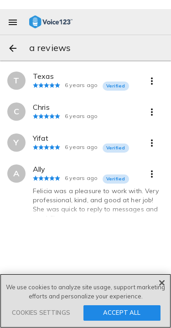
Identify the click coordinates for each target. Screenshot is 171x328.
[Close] (161, 283)
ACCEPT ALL (121, 313)
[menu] (13, 22)
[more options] (152, 81)
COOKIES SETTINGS (41, 313)
